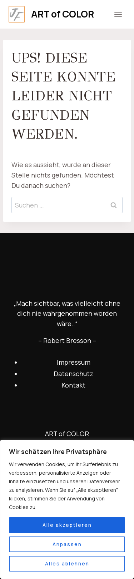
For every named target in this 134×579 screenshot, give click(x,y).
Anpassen (67, 544)
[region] (67, 509)
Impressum (73, 362)
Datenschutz (73, 373)
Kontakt (73, 385)
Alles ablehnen (67, 563)
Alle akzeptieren (67, 524)
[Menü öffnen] (117, 14)
